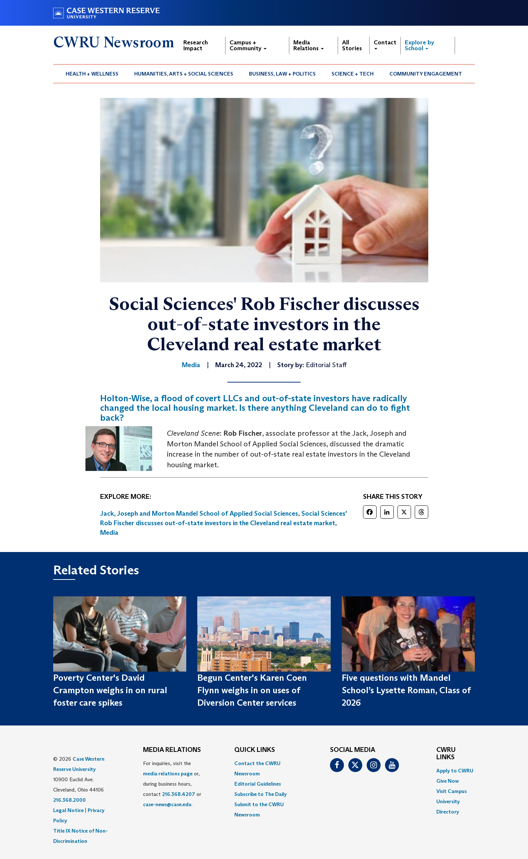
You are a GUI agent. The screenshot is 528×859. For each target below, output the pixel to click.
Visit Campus (451, 791)
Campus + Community (248, 45)
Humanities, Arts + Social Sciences (183, 73)
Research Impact (195, 45)
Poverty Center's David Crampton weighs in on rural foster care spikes (110, 690)
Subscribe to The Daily (260, 794)
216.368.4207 (178, 794)
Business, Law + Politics (282, 73)
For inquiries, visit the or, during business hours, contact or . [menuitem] (172, 784)
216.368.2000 (69, 800)
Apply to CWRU (454, 770)
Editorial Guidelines (257, 784)
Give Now (447, 781)
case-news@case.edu (167, 804)
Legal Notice (68, 810)
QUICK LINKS (254, 750)
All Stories (352, 45)
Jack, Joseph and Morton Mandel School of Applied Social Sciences (199, 513)
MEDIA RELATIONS (172, 750)
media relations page (167, 773)
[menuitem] (92, 74)
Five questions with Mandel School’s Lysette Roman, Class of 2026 (406, 690)
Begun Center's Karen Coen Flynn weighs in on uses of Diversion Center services (252, 690)
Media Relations (308, 45)
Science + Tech (352, 73)
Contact (385, 44)
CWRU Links (446, 753)
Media (109, 533)
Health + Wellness (92, 73)
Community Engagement (425, 73)
